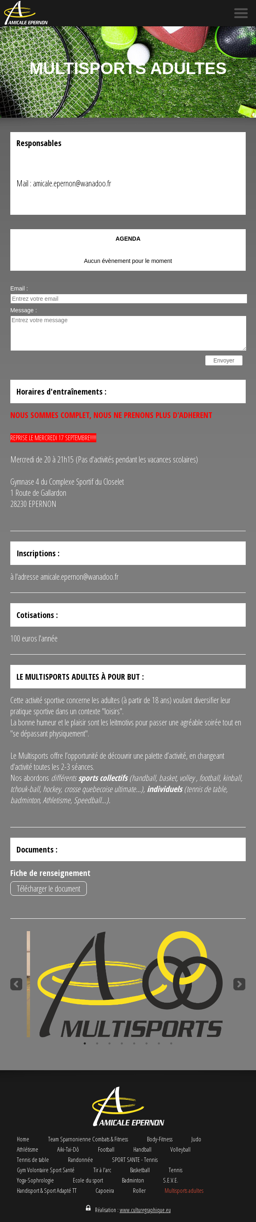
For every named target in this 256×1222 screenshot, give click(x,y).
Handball (142, 1149)
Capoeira (104, 1190)
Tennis (175, 1170)
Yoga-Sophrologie (35, 1180)
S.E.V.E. (170, 1180)
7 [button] (159, 1043)
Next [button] (239, 984)
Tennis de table (33, 1159)
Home (23, 1139)
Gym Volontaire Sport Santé (45, 1170)
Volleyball (180, 1149)
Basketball (140, 1170)
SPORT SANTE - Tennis (135, 1159)
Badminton (133, 1180)
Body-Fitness (159, 1139)
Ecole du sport (88, 1180)
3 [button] (109, 1043)
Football (106, 1149)
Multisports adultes (184, 1190)
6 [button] (146, 1043)
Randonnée (80, 1159)
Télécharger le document (48, 888)
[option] (128, 984)
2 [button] (97, 1043)
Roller (139, 1190)
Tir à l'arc (102, 1170)
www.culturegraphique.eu (145, 1210)
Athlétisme (27, 1149)
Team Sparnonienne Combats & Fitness (88, 1139)
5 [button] (134, 1043)
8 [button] (171, 1043)
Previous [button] (16, 984)
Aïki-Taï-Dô (68, 1149)
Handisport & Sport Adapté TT (47, 1190)
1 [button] (85, 1043)
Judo (196, 1139)
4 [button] (122, 1043)
